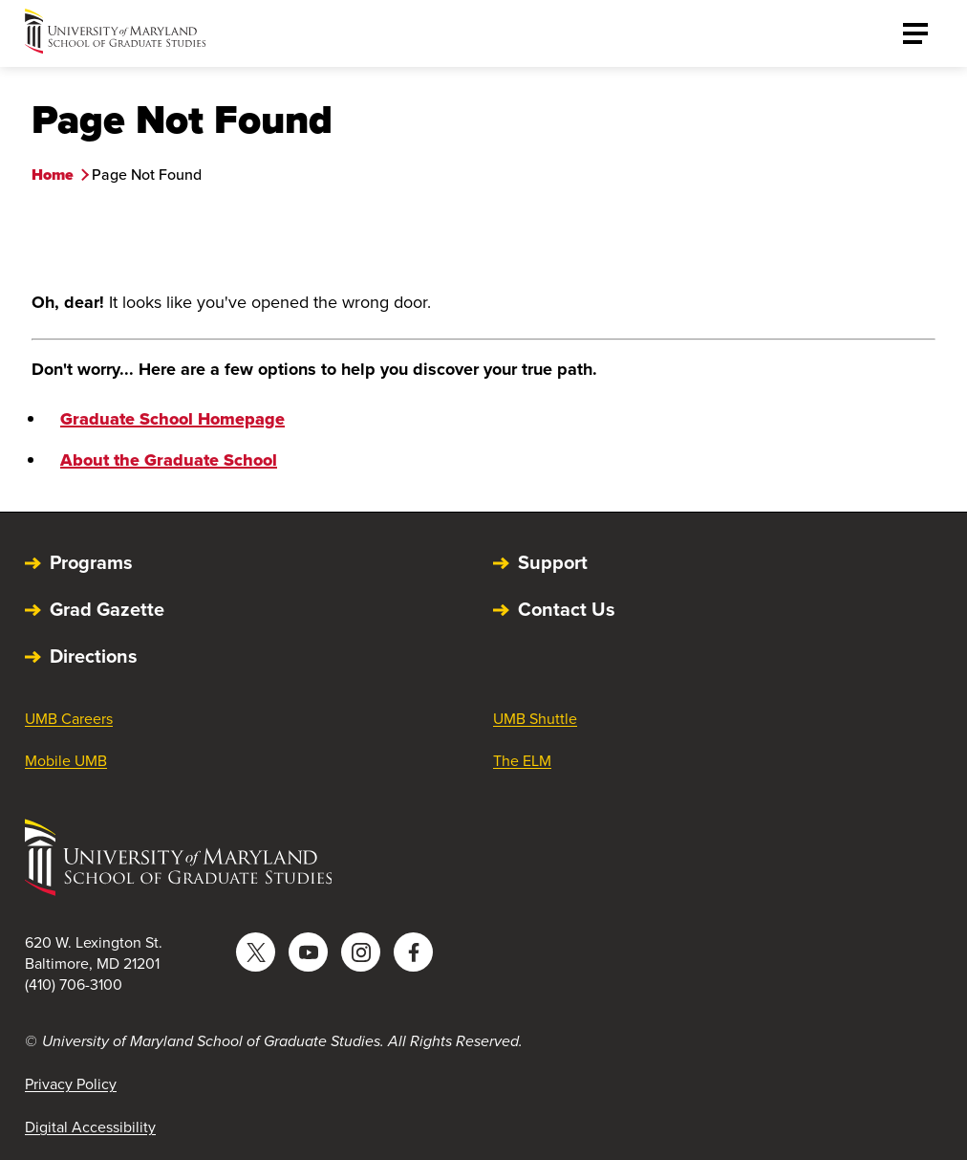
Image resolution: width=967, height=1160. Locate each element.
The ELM (522, 761)
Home (53, 175)
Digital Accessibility (90, 1127)
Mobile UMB (66, 761)
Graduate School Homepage (172, 418)
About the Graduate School (168, 460)
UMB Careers (69, 719)
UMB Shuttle (535, 719)
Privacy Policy (71, 1084)
